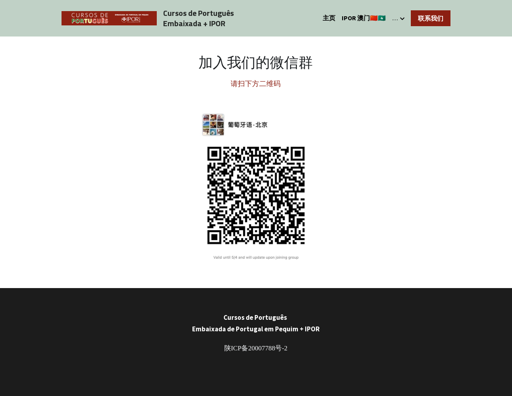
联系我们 (430, 18)
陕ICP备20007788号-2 (256, 348)
